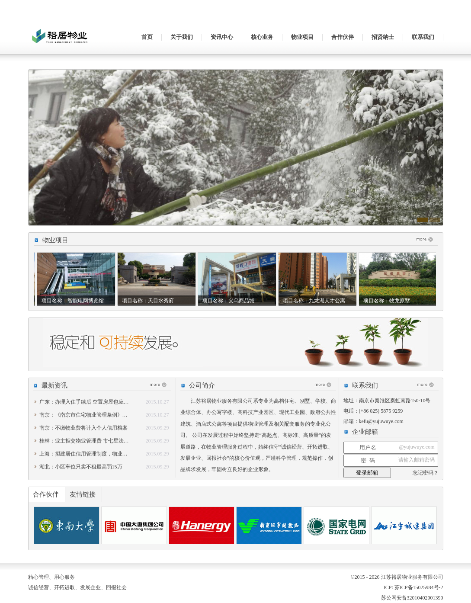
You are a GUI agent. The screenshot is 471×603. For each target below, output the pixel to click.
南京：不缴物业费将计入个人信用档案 (83, 428)
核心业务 (262, 37)
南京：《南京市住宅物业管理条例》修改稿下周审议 (99, 415)
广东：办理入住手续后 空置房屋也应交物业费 (91, 402)
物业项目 (302, 37)
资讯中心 (222, 37)
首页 (147, 37)
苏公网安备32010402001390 (411, 598)
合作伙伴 (342, 37)
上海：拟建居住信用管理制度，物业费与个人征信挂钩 (101, 454)
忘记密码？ (426, 473)
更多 (427, 239)
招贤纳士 (383, 37)
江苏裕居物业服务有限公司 (60, 41)
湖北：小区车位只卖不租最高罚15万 (80, 467)
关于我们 (181, 37)
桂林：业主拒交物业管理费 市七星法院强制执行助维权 (102, 441)
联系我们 (423, 37)
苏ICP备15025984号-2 (418, 587)
